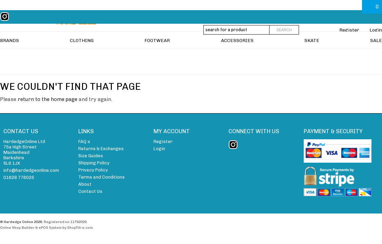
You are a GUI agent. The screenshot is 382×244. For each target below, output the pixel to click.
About (85, 184)
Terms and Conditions (101, 177)
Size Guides (90, 155)
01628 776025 (18, 177)
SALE (376, 56)
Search (284, 30)
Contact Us (90, 191)
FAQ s (84, 141)
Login (375, 30)
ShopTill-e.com (80, 227)
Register (349, 30)
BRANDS (9, 56)
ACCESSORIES (237, 56)
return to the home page (47, 99)
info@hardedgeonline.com (31, 170)
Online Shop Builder (17, 227)
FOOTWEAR (157, 56)
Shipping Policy (93, 162)
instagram (6, 16)
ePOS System (50, 227)
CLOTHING (82, 56)
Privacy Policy (93, 169)
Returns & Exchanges (101, 148)
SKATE (311, 56)
